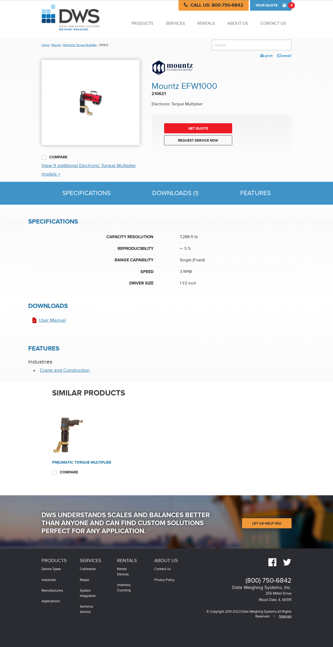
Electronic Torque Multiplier (80, 45)
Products (142, 23)
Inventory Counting (124, 587)
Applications (50, 601)
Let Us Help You (266, 523)
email (284, 55)
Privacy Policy (164, 580)
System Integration (88, 593)
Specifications (86, 193)
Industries (48, 580)
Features (255, 193)
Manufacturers (52, 591)
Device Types (51, 569)
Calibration (88, 569)
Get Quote (198, 128)
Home (45, 45)
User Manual (52, 320)
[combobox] (252, 45)
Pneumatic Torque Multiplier (81, 462)
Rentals (206, 23)
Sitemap (285, 617)
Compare (54, 157)
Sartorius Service (86, 609)
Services (175, 23)
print (266, 55)
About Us (237, 23)
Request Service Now (198, 140)
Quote (273, 5)
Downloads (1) (175, 193)
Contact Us (273, 23)
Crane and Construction (65, 370)
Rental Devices (123, 571)
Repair (84, 580)
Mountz (56, 45)
